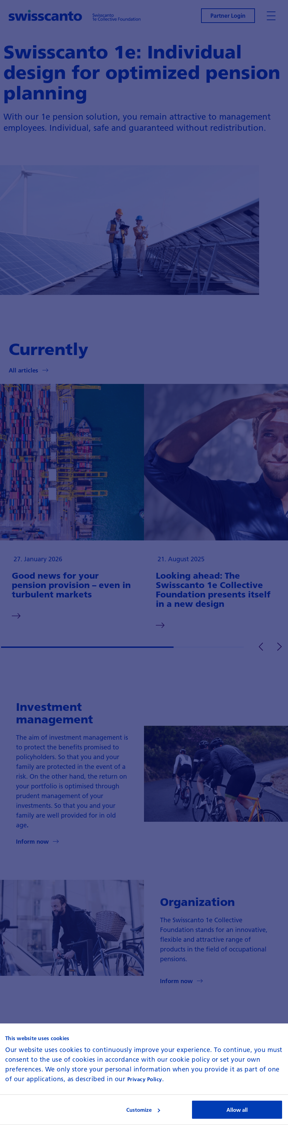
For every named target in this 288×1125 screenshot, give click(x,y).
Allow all (237, 1109)
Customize (143, 1109)
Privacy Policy (144, 1079)
